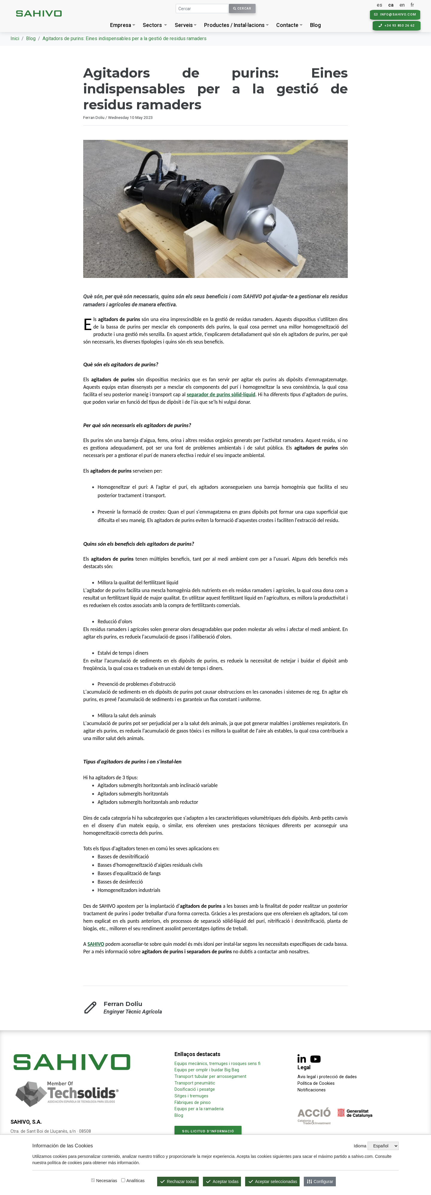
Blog (315, 25)
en (403, 5)
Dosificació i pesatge (194, 1089)
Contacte (287, 25)
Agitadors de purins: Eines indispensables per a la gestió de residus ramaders (125, 38)
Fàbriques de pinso (192, 1102)
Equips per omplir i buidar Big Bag (206, 1070)
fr (413, 5)
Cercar (242, 8)
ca (392, 5)
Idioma (360, 1145)
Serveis (184, 25)
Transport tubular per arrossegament (210, 1076)
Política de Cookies (316, 1083)
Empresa (120, 25)
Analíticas (135, 1180)
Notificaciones (312, 1090)
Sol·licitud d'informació (208, 1131)
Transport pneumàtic (194, 1083)
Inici (14, 38)
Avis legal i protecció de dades (327, 1076)
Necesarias (106, 1180)
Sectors (152, 25)
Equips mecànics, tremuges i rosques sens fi (217, 1063)
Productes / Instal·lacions (234, 25)
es (380, 5)
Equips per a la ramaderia (199, 1108)
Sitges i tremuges (191, 1096)
